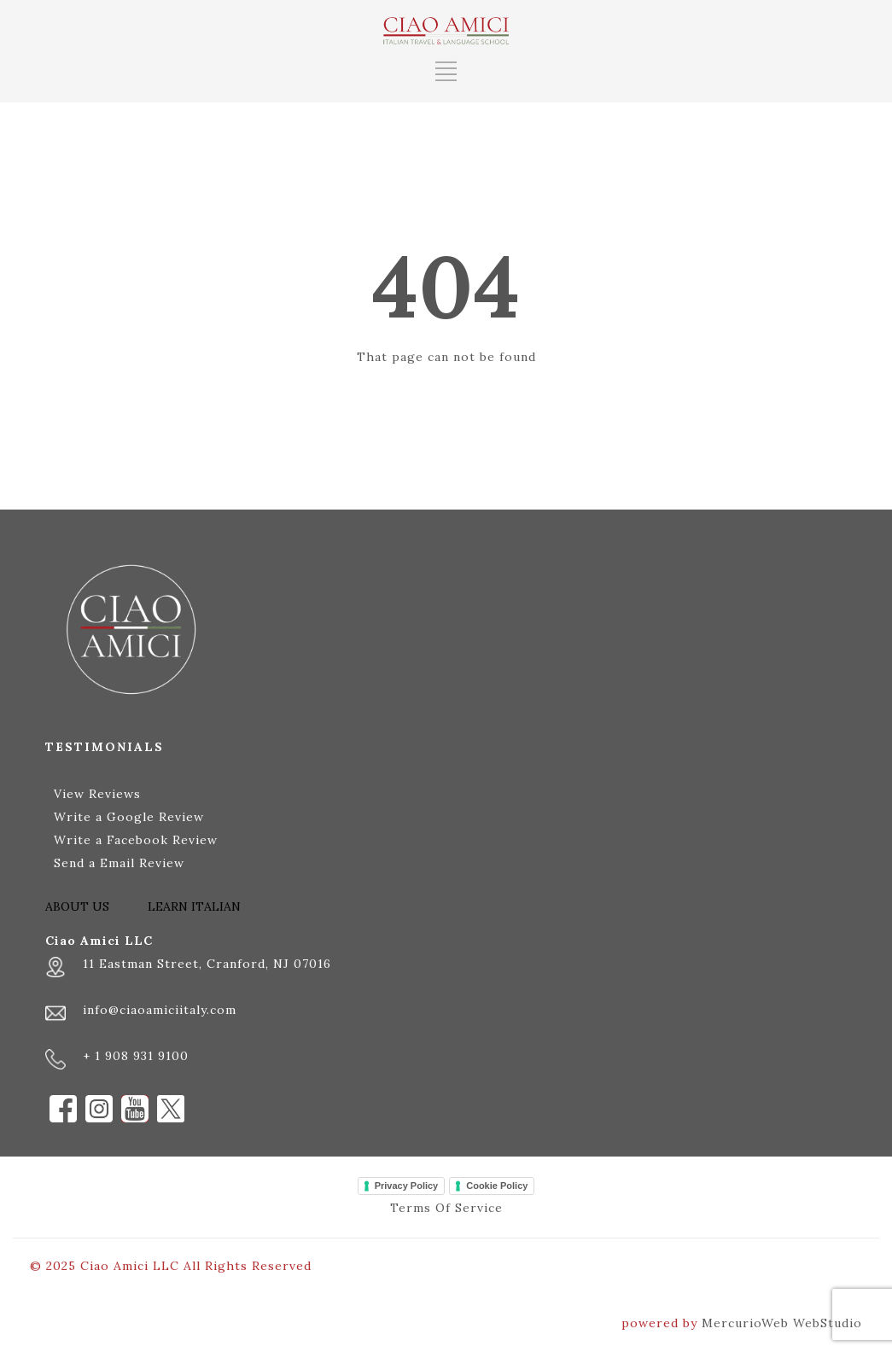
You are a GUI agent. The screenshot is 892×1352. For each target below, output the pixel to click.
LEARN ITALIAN (194, 906)
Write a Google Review (129, 817)
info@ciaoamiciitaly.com (159, 1009)
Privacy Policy (407, 1185)
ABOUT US (77, 906)
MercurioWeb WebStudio (782, 1323)
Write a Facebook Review (136, 840)
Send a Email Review (119, 863)
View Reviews (97, 793)
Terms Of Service (446, 1207)
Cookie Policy (497, 1185)
